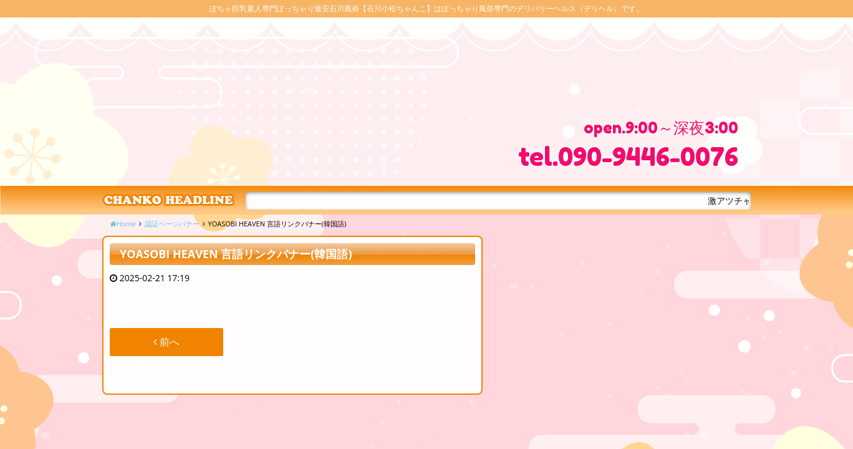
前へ (166, 342)
